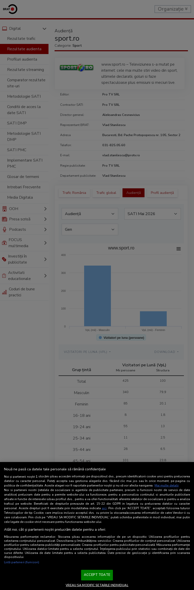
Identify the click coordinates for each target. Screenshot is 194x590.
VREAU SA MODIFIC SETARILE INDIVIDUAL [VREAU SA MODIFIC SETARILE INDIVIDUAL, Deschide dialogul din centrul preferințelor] (97, 585)
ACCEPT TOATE (97, 575)
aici (104, 508)
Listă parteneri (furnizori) (21, 562)
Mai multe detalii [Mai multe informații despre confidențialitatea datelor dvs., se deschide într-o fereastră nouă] (167, 485)
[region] (97, 526)
